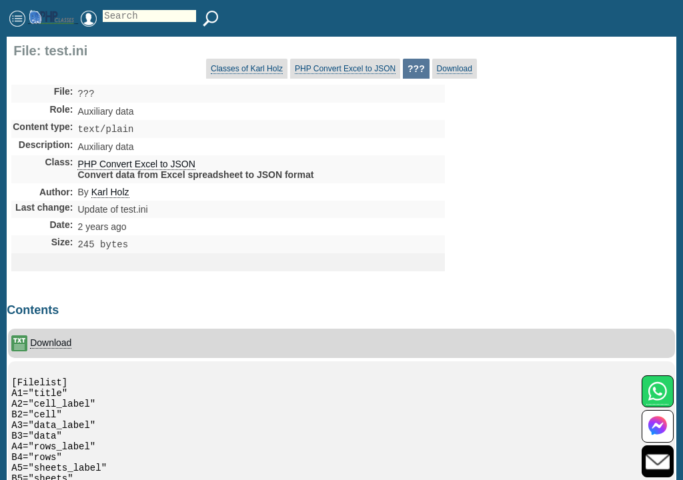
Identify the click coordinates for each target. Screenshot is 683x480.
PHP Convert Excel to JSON (345, 68)
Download (454, 68)
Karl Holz (110, 194)
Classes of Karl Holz (247, 68)
